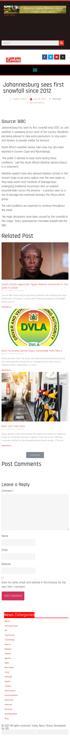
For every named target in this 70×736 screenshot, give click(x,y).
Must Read (9, 667)
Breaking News (11, 714)
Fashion (8, 686)
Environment (10, 691)
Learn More (9, 15)
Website (6, 564)
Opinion (8, 658)
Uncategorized (11, 626)
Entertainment (11, 695)
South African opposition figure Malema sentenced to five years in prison (35, 286)
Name (5, 536)
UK (6, 630)
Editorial (8, 704)
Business (8, 709)
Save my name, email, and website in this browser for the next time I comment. (34, 585)
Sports (8, 644)
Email (4, 550)
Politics (8, 654)
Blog (6, 718)
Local (7, 672)
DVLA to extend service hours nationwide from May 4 (33, 350)
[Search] (61, 43)
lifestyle (8, 677)
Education (9, 700)
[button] (35, 70)
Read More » (7, 307)
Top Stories (10, 635)
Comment (8, 491)
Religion (8, 649)
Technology (9, 640)
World (7, 621)
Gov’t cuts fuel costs (14, 426)
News (7, 663)
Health (7, 681)
